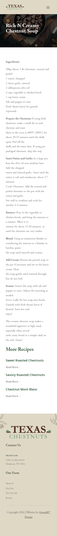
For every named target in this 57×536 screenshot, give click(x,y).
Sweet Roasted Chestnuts (25, 360)
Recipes (9, 498)
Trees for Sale (11, 493)
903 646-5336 (12, 455)
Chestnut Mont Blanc (21, 389)
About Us (10, 483)
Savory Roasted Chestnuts (25, 375)
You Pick (9, 488)
